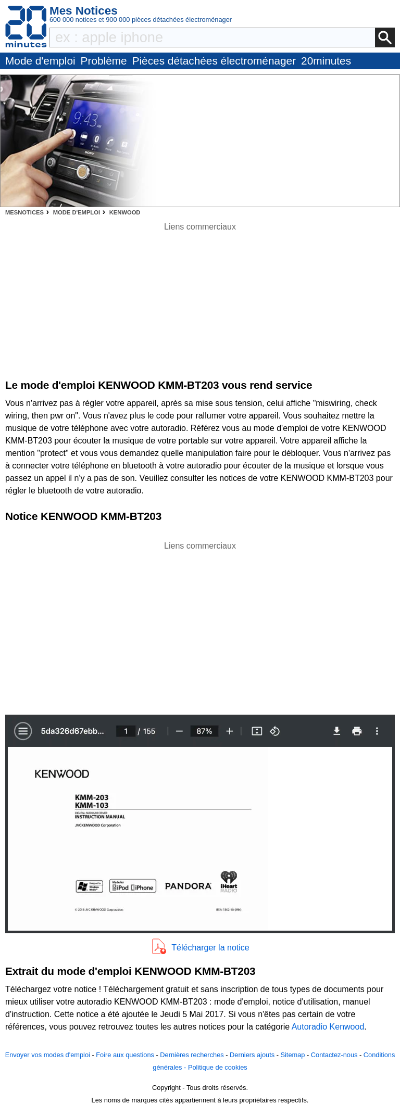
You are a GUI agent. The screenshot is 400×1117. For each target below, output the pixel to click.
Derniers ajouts (252, 1055)
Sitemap (292, 1055)
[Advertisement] (200, 625)
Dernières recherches (191, 1055)
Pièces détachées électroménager (214, 61)
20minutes (326, 61)
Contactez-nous (334, 1055)
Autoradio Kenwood (328, 1026)
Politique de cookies (217, 1067)
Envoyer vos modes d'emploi (47, 1055)
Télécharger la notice (210, 947)
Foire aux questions (125, 1055)
